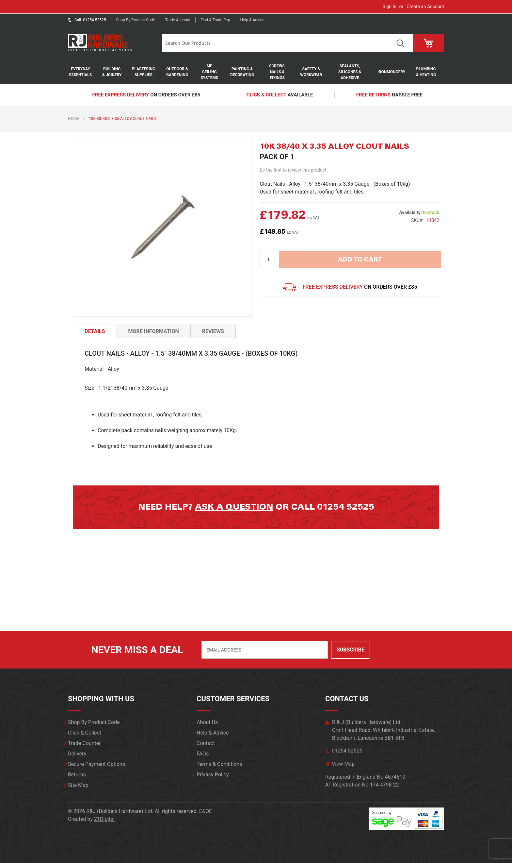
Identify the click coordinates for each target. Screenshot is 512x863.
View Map (343, 764)
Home (73, 118)
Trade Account (178, 20)
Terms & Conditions (219, 764)
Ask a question (234, 507)
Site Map (78, 785)
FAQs (203, 754)
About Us (207, 722)
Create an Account (425, 6)
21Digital (104, 819)
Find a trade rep (215, 20)
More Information (153, 331)
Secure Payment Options (96, 764)
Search (400, 43)
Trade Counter (84, 743)
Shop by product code (135, 20)
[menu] (256, 72)
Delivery (77, 754)
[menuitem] (84, 72)
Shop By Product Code (94, 722)
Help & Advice (252, 20)
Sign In (389, 6)
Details (95, 331)
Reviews (213, 331)
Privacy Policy (213, 774)
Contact (206, 743)
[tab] (95, 331)
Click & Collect (84, 733)
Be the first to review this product (293, 170)
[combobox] (275, 43)
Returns (77, 774)
